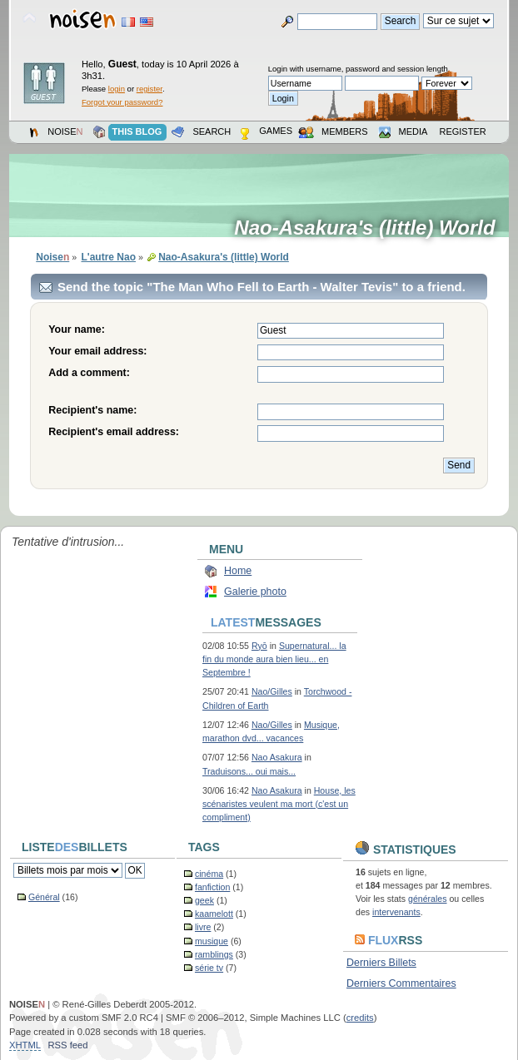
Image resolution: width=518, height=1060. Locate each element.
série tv (209, 968)
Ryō (259, 646)
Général (44, 897)
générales (427, 899)
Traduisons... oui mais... (249, 771)
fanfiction (212, 887)
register (149, 88)
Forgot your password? (122, 101)
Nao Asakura (277, 757)
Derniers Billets (381, 962)
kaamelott (214, 914)
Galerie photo (255, 591)
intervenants (396, 912)
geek (204, 900)
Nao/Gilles (272, 691)
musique (211, 941)
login (116, 88)
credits (360, 1018)
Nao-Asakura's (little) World (370, 228)
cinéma (209, 874)
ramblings (214, 954)
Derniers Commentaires (401, 983)
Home (238, 571)
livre (203, 927)
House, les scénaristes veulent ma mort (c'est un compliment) (279, 803)
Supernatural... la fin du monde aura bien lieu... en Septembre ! (274, 659)
